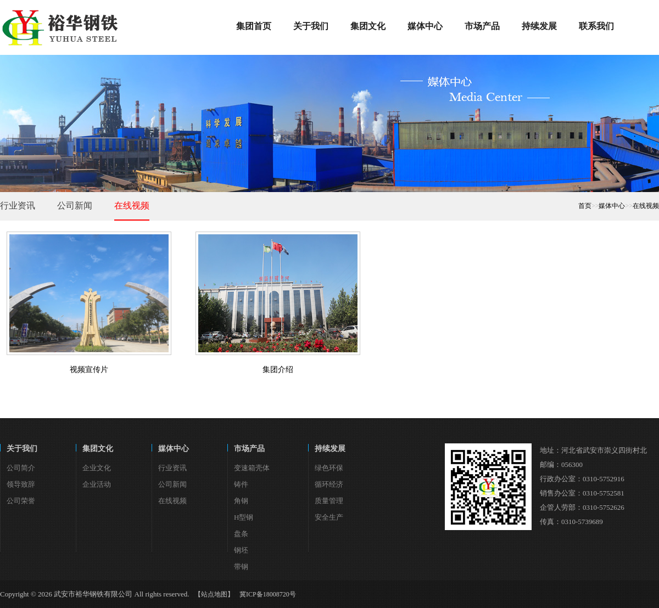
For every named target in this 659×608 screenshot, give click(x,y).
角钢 (241, 501)
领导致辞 (21, 484)
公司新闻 (74, 205)
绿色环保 (329, 468)
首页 (584, 206)
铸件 (241, 484)
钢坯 (241, 550)
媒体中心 (612, 206)
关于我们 (22, 448)
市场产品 (249, 448)
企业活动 (96, 484)
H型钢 (243, 517)
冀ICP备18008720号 (267, 594)
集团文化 (97, 448)
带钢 (241, 566)
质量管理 (329, 501)
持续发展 (330, 448)
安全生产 (329, 517)
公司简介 (21, 468)
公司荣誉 (21, 501)
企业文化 (96, 468)
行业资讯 (17, 205)
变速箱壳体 (252, 468)
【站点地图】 (214, 594)
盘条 (241, 534)
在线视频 (131, 205)
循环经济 (329, 484)
